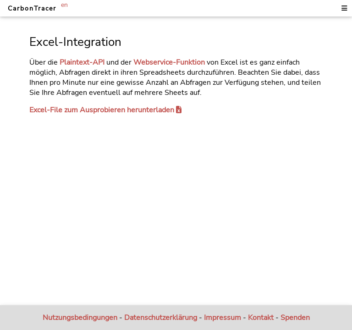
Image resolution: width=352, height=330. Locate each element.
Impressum (222, 318)
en (64, 4)
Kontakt (261, 318)
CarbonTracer (32, 8)
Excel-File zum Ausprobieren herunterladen (105, 110)
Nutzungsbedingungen (80, 318)
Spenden (295, 318)
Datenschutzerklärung (160, 318)
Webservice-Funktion (169, 62)
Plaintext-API (82, 62)
